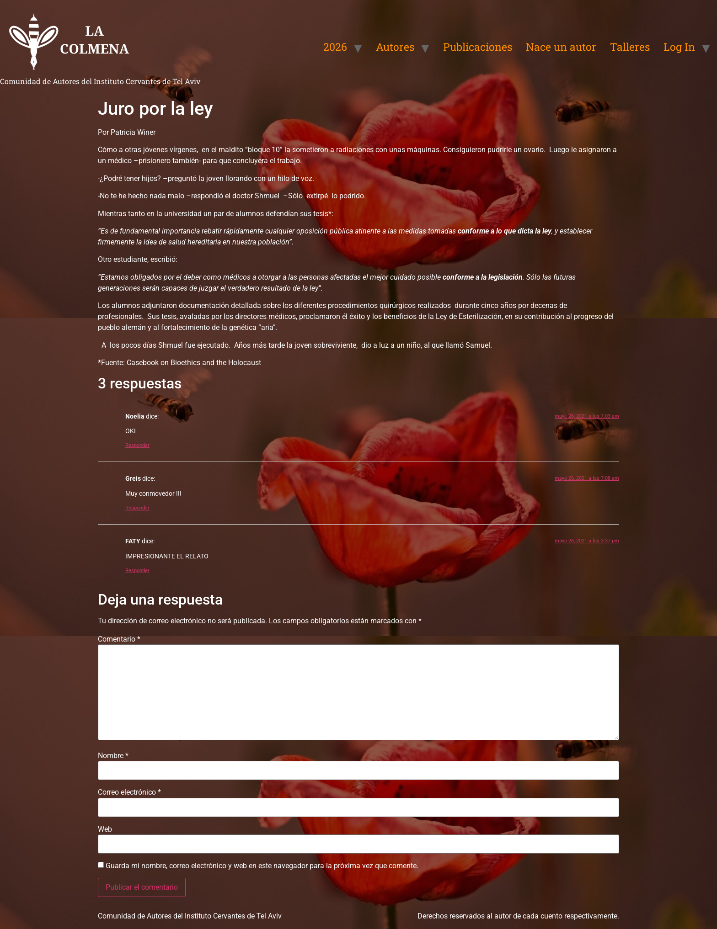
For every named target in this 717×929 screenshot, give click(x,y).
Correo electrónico (129, 792)
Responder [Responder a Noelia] (137, 445)
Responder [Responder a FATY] (137, 570)
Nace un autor (561, 46)
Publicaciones (477, 46)
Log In (679, 46)
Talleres (630, 46)
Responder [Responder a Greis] (137, 508)
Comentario (119, 639)
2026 (335, 46)
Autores (395, 46)
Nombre (113, 755)
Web (105, 829)
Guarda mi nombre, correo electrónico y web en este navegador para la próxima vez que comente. (262, 866)
